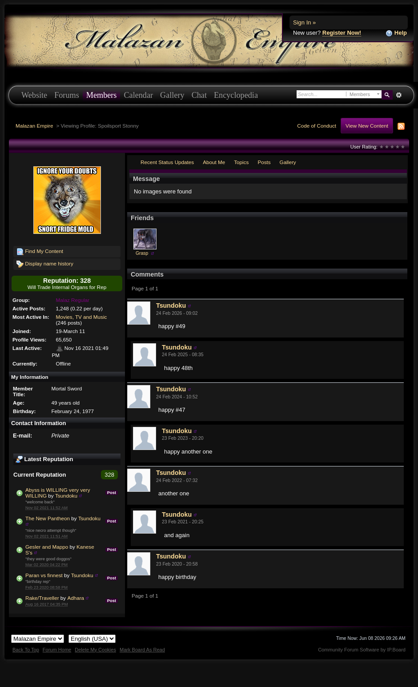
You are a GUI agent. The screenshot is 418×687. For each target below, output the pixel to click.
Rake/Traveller (42, 598)
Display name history (44, 264)
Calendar (138, 95)
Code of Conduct (316, 126)
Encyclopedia (236, 95)
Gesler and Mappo (46, 547)
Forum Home (57, 649)
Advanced (398, 95)
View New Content (367, 126)
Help (396, 33)
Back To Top (25, 649)
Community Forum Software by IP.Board (362, 649)
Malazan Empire (34, 126)
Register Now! (341, 32)
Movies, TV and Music (81, 317)
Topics (241, 162)
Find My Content (39, 251)
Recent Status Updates (167, 162)
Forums (66, 95)
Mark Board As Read (142, 649)
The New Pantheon (47, 518)
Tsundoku (66, 495)
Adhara (75, 598)
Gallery (172, 95)
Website (34, 95)
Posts (263, 162)
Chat (199, 95)
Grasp (142, 253)
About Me (214, 162)
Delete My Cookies (95, 649)
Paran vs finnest (44, 575)
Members (101, 95)
